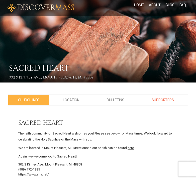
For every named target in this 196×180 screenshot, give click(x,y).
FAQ (182, 5)
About (155, 5)
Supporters (163, 100)
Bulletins (115, 100)
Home (139, 5)
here (131, 148)
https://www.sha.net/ (33, 174)
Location (71, 100)
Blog (170, 5)
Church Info (29, 100)
